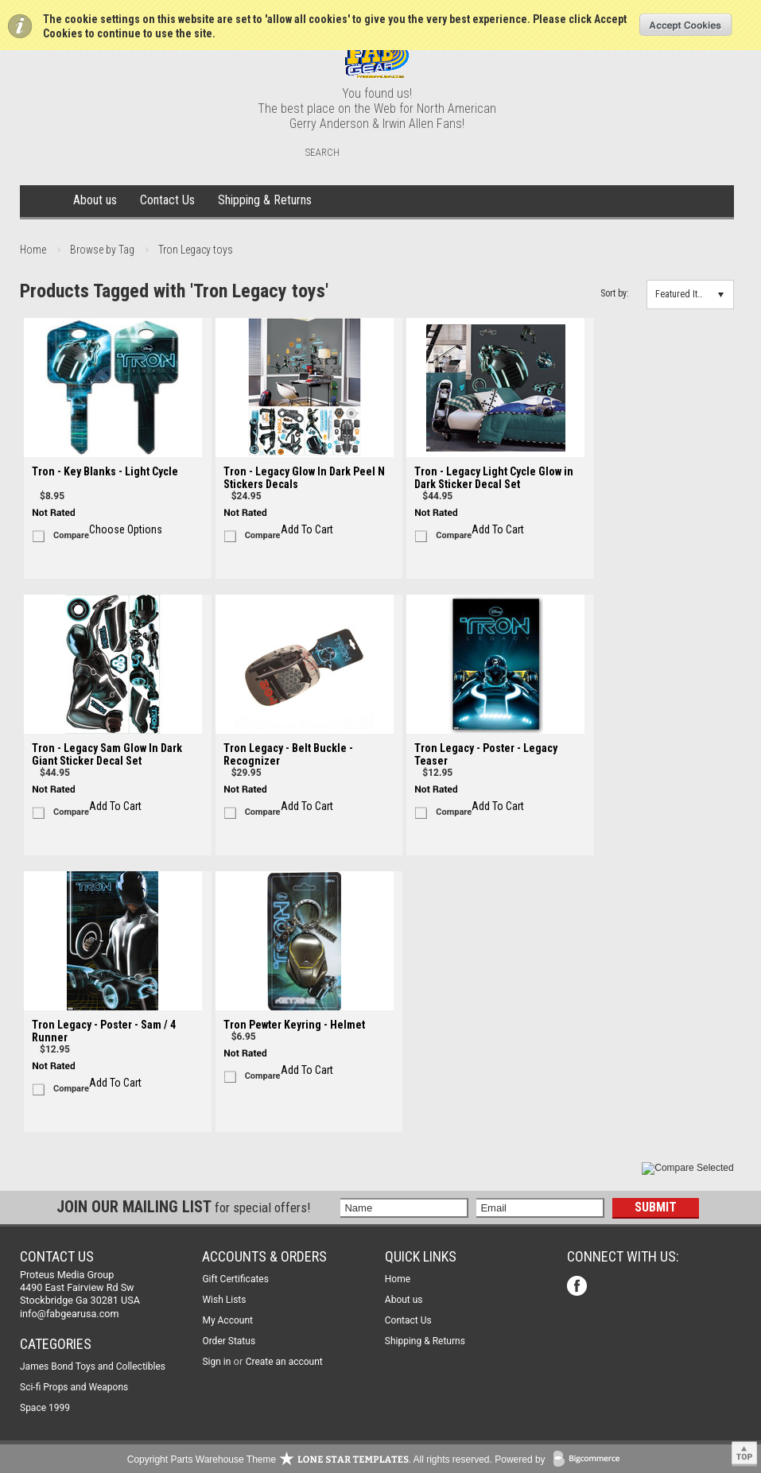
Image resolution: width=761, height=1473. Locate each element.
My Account (227, 1320)
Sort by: (614, 293)
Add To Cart (307, 529)
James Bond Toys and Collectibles (92, 1366)
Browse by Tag (102, 249)
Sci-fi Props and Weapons (74, 1387)
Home (44, 201)
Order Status (228, 1341)
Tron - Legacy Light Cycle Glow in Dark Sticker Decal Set (493, 477)
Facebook (578, 1287)
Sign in (216, 1361)
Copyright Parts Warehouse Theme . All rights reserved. (309, 1459)
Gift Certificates (235, 1279)
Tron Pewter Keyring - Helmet (294, 1024)
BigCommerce (590, 1460)
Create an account (284, 1361)
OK (685, 25)
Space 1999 (45, 1407)
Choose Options (125, 529)
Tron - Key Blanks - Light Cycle (105, 471)
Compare (71, 535)
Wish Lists (224, 1299)
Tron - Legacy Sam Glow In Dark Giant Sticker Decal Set (107, 754)
